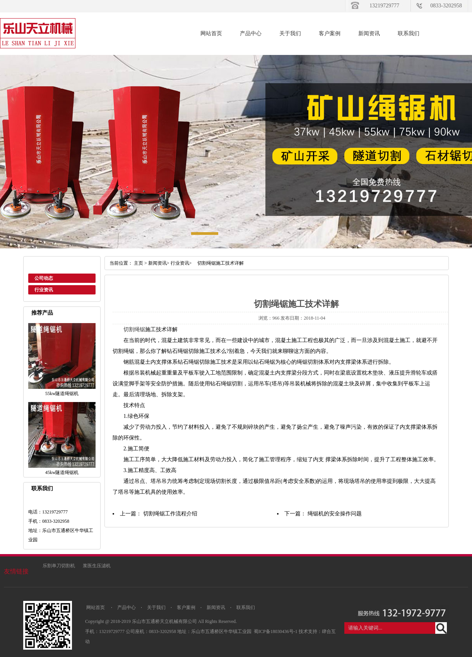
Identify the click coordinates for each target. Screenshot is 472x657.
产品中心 (251, 33)
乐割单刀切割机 (59, 565)
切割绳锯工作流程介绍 (170, 514)
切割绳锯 (134, 329)
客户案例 (329, 33)
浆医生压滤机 (97, 565)
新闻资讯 (369, 33)
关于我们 (290, 33)
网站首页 (211, 33)
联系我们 (408, 33)
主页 (138, 263)
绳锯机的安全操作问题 (335, 514)
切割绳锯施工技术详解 (218, 263)
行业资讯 (43, 290)
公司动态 (43, 278)
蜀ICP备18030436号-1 (276, 631)
